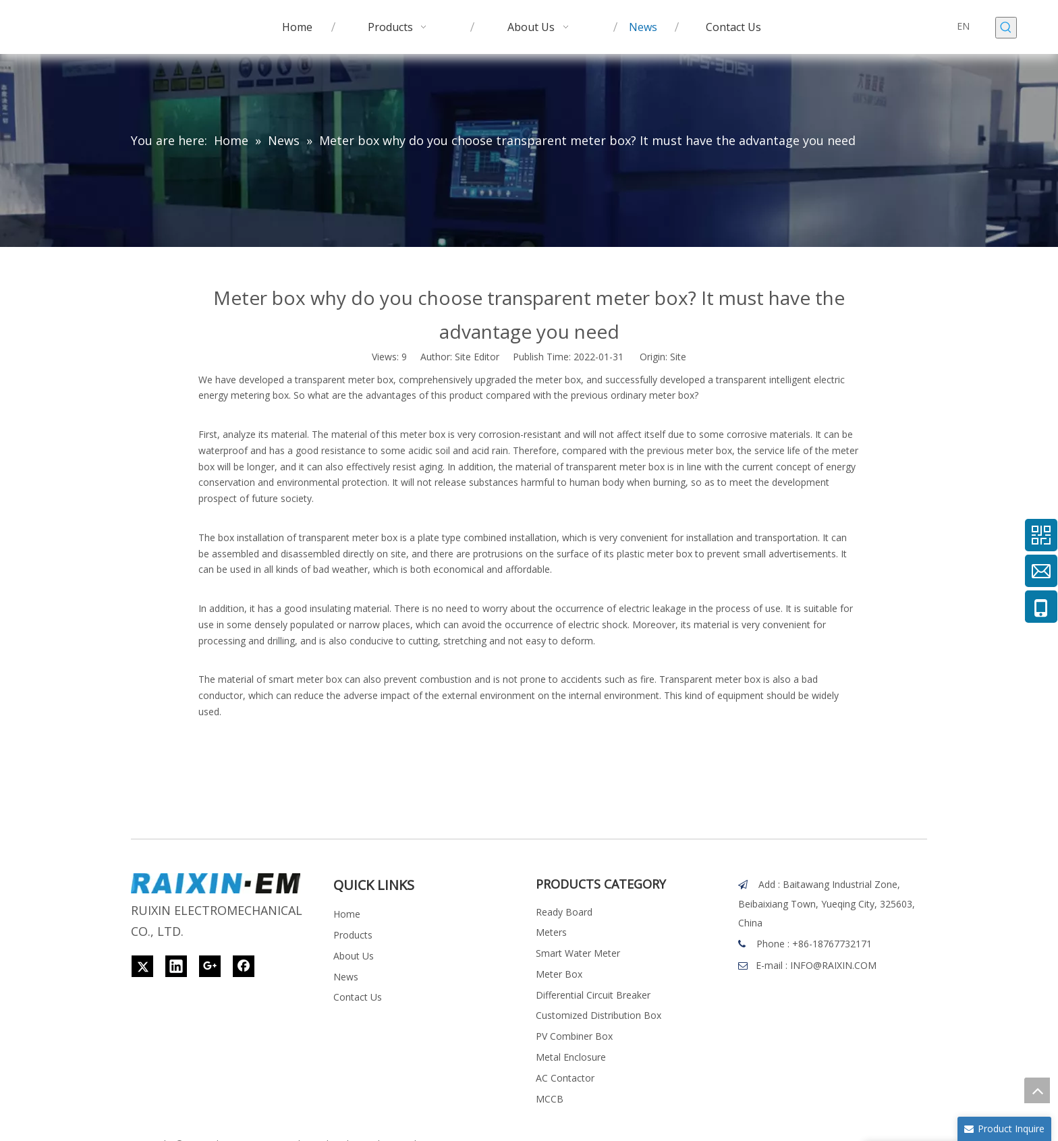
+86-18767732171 (832, 943)
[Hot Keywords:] (1006, 27)
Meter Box (559, 974)
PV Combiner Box (574, 1036)
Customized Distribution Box (598, 1015)
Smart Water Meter (578, 953)
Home (346, 914)
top (1037, 1090)
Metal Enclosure (571, 1057)
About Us (353, 955)
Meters (551, 932)
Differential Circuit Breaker (593, 995)
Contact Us (357, 997)
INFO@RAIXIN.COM (833, 965)
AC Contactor (565, 1078)
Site (678, 356)
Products (352, 934)
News (345, 976)
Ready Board (564, 912)
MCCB (549, 1098)
